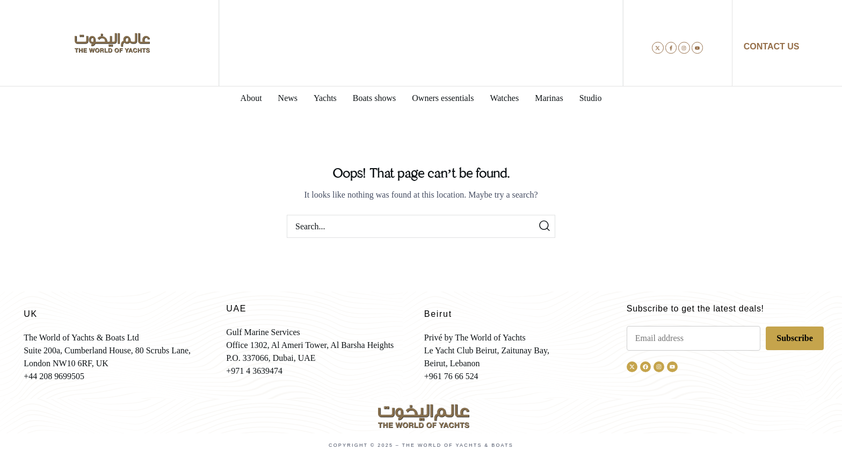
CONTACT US (772, 46)
